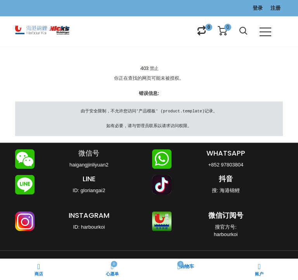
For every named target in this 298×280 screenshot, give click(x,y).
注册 (275, 8)
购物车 (185, 266)
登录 (258, 8)
